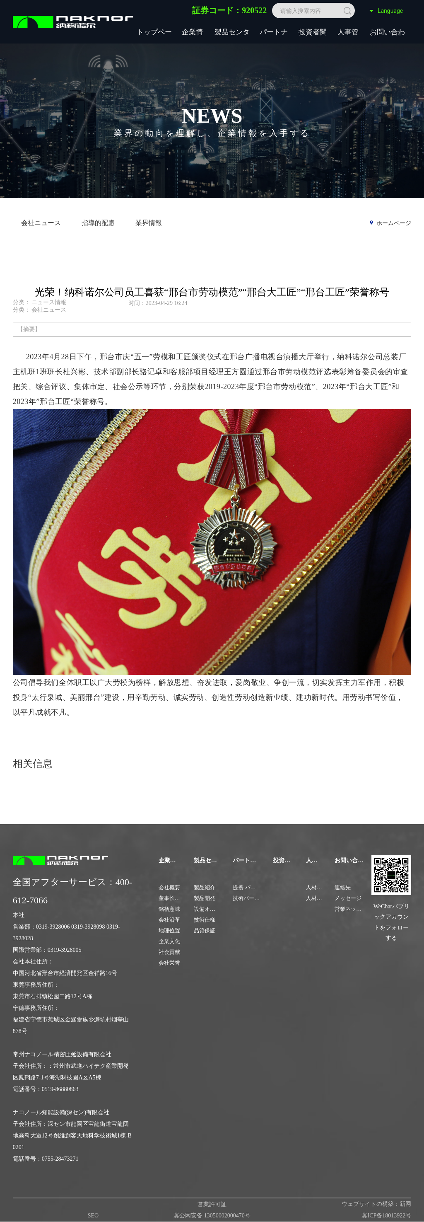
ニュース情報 (48, 302)
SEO (93, 1215)
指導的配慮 (98, 222)
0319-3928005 (65, 950)
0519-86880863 (60, 1089)
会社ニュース (41, 222)
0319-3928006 (53, 927)
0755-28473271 (60, 1159)
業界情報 (148, 222)
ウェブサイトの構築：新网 (376, 1204)
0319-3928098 (88, 927)
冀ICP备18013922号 (386, 1215)
